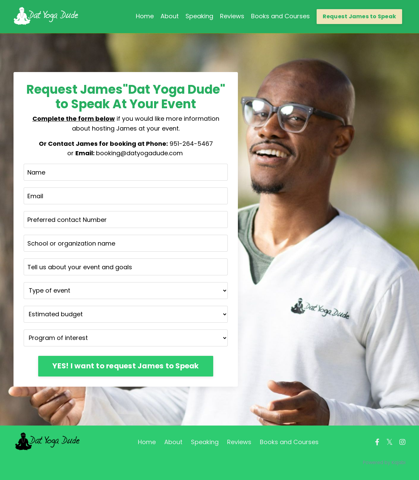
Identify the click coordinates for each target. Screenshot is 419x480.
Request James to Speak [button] (359, 16)
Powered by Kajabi (384, 462)
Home (145, 16)
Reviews (232, 16)
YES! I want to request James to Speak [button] (125, 366)
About (170, 16)
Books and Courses (280, 16)
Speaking (199, 16)
